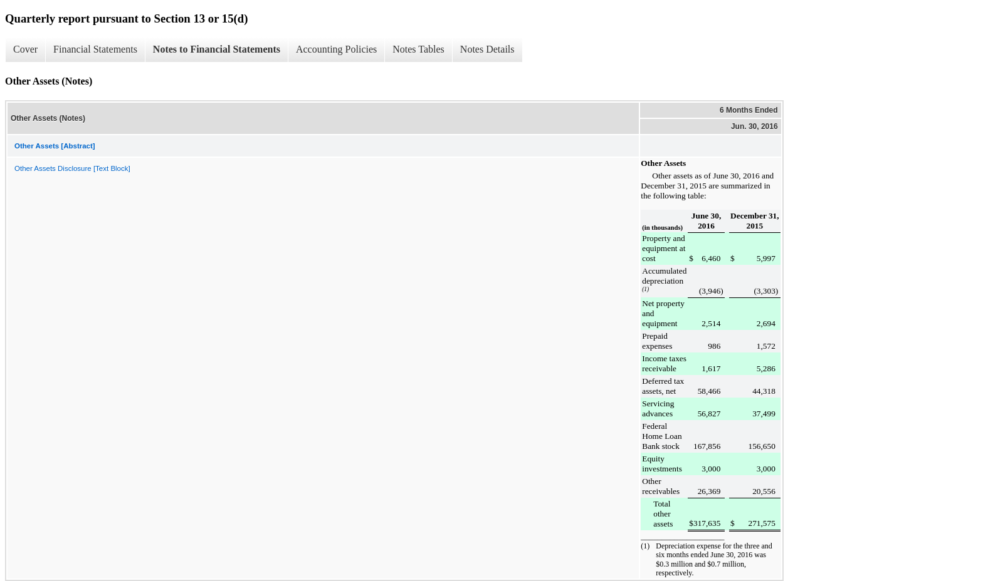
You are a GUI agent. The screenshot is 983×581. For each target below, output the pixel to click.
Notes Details (487, 49)
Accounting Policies (336, 49)
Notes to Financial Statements (216, 49)
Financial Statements (95, 49)
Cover (25, 49)
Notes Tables (418, 49)
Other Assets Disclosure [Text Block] (72, 168)
